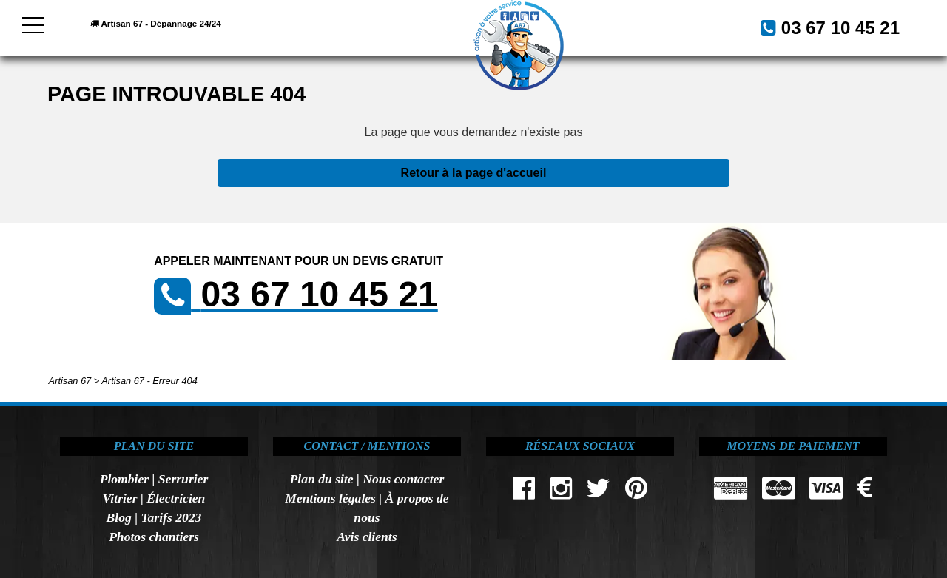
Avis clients (367, 536)
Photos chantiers (154, 536)
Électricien (175, 498)
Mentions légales (330, 498)
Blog (119, 517)
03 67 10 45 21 (823, 26)
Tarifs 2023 (171, 517)
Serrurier (183, 478)
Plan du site (322, 478)
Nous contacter (403, 478)
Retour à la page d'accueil (474, 173)
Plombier (124, 478)
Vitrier (120, 498)
